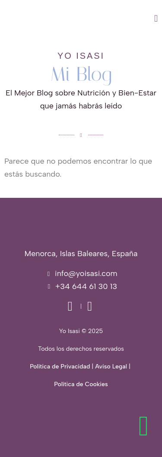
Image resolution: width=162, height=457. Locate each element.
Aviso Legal (111, 366)
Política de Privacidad (60, 366)
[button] (104, 18)
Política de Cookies (81, 384)
